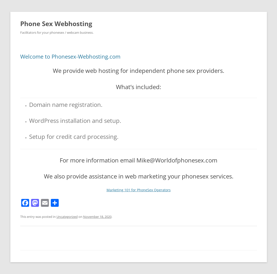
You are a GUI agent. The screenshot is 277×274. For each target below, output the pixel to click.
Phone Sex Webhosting (56, 23)
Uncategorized (67, 216)
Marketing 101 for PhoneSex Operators (139, 190)
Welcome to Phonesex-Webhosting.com (70, 56)
